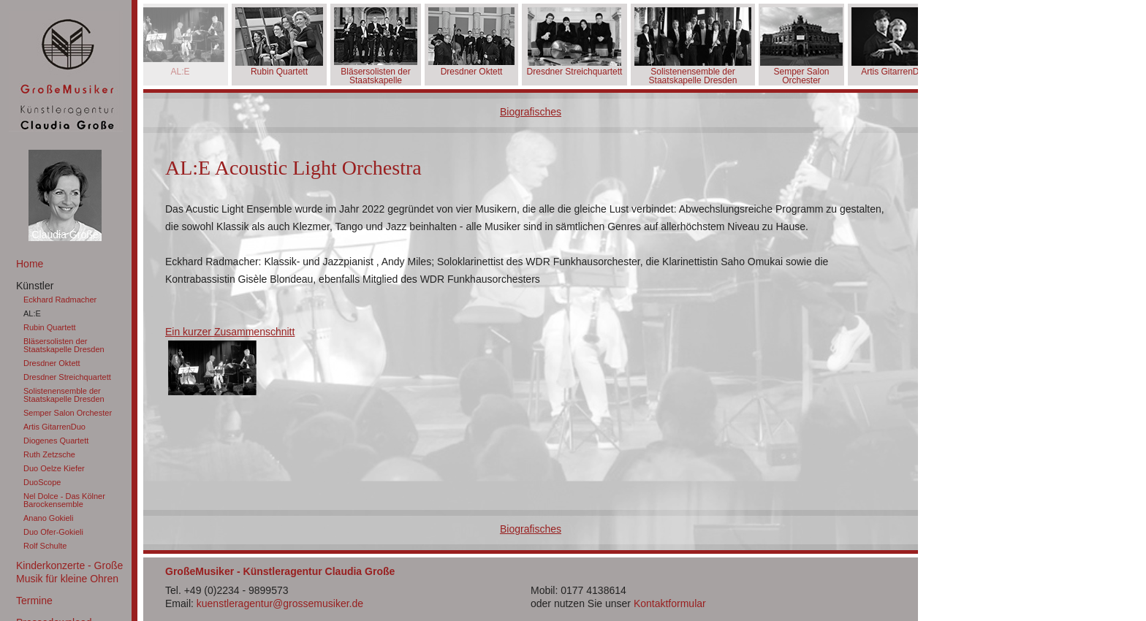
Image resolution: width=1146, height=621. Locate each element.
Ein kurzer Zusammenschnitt (230, 332)
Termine (34, 600)
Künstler (34, 286)
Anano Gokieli (48, 518)
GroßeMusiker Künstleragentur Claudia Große (66, 71)
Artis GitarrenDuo (54, 426)
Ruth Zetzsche (49, 454)
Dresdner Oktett (51, 363)
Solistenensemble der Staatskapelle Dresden (64, 394)
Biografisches (530, 112)
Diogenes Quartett (55, 440)
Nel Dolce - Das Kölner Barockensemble (64, 500)
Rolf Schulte (45, 545)
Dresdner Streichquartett (67, 377)
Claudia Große (64, 234)
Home (29, 264)
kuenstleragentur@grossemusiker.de (280, 603)
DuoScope (42, 482)
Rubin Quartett (49, 327)
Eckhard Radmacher (59, 299)
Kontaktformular (670, 603)
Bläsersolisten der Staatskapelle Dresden (64, 345)
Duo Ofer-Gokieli (53, 531)
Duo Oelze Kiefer (54, 468)
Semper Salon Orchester (67, 412)
